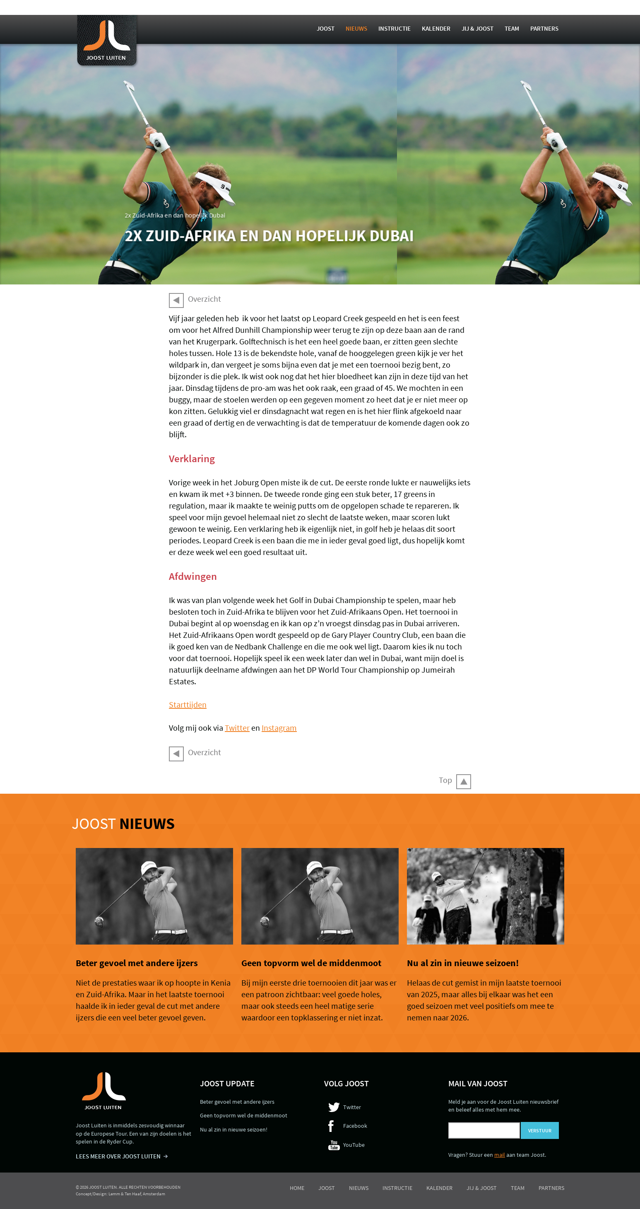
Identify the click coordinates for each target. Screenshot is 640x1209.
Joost (325, 28)
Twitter (237, 727)
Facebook (355, 1125)
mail (499, 1154)
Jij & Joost (477, 28)
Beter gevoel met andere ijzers (137, 963)
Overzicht (204, 298)
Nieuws (356, 28)
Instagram (279, 727)
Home (297, 1188)
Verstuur (539, 1130)
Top (445, 780)
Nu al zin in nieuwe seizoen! (463, 963)
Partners (544, 28)
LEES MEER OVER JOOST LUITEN (118, 1156)
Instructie (394, 28)
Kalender (436, 28)
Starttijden (188, 704)
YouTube (354, 1144)
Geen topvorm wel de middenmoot (311, 963)
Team (512, 28)
